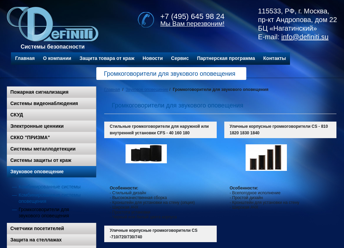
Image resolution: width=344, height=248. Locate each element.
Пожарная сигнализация (39, 92)
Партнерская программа (226, 58)
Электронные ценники (37, 126)
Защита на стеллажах (36, 239)
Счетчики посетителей (37, 228)
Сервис (180, 58)
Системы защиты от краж (40, 160)
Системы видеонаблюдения (44, 103)
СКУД (16, 114)
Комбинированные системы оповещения (49, 198)
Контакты (274, 58)
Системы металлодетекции (43, 149)
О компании (57, 58)
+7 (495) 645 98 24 (192, 16)
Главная (25, 58)
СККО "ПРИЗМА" (30, 137)
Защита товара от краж (106, 58)
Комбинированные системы (49, 186)
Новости (153, 58)
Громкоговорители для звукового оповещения (44, 212)
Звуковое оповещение (37, 171)
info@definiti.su (305, 37)
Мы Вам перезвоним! (192, 23)
